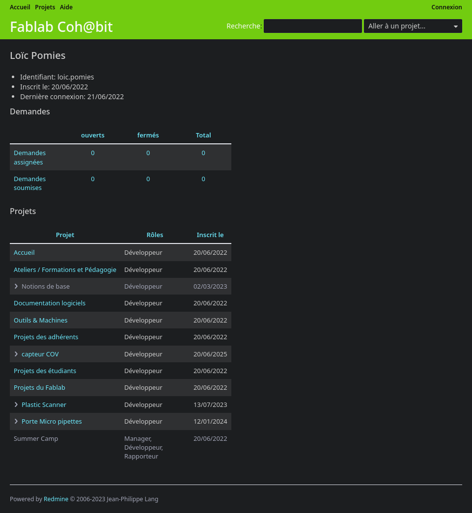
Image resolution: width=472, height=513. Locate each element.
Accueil (20, 7)
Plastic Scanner (44, 404)
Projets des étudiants (45, 370)
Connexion (447, 7)
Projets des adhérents (46, 336)
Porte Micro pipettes (52, 421)
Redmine (56, 499)
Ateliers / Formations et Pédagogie (65, 269)
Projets (45, 7)
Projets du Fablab (39, 387)
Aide (66, 7)
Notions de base (46, 286)
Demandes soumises (30, 183)
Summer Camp (36, 438)
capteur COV (40, 354)
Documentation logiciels (49, 302)
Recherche (243, 25)
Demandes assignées (30, 157)
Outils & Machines (40, 320)
